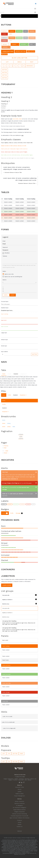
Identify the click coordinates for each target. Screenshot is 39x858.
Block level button (19, 58)
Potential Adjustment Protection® (19, 815)
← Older (6, 450)
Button (4, 69)
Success (19, 31)
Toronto (15, 779)
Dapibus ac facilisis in (7, 612)
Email (4, 241)
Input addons (4, 351)
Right (31, 61)
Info (25, 31)
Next (5, 447)
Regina (10, 779)
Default (4, 31)
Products (19, 820)
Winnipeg (21, 778)
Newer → (6, 452)
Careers (19, 824)
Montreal (27, 778)
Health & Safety (20, 793)
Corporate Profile (19, 787)
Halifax (16, 778)
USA (26, 779)
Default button (20, 51)
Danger (4, 34)
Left (7, 61)
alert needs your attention (16, 493)
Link (10, 34)
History (19, 789)
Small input (4, 345)
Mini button (4, 54)
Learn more (6, 585)
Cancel (6, 295)
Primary (12, 31)
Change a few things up (13, 483)
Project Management (19, 795)
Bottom (15, 753)
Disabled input (4, 307)
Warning (32, 31)
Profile (9, 373)
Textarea (5, 256)
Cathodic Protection (19, 803)
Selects (4, 279)
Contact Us (19, 826)
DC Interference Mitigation (19, 807)
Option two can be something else (12, 276)
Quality (19, 791)
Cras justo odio (5, 608)
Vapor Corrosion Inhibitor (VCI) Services (19, 817)
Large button (7, 51)
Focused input (4, 301)
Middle (20, 61)
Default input (4, 339)
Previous (6, 445)
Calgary (5, 778)
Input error (3, 320)
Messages (19, 513)
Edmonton (10, 778)
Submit (13, 295)
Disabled (16, 373)
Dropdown (29, 65)
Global (29, 779)
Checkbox (6, 253)
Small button (30, 51)
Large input (4, 332)
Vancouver (20, 779)
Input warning (4, 314)
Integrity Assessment (19, 811)
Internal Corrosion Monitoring (19, 813)
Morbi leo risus (5, 617)
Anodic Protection (19, 801)
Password (5, 247)
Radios (4, 271)
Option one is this (8, 274)
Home (3, 373)
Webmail (19, 831)
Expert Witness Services (19, 809)
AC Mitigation (19, 805)
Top (9, 753)
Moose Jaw (33, 778)
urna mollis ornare (17, 118)
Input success (4, 326)
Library (9, 426)
